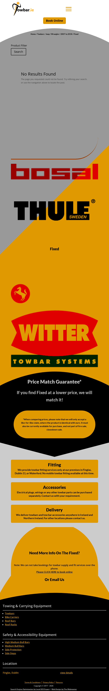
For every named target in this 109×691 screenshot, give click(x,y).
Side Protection (13, 649)
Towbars (40, 34)
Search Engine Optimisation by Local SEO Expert (30, 689)
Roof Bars (10, 620)
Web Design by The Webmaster (64, 689)
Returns (59, 682)
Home (33, 34)
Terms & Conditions (33, 682)
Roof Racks (11, 624)
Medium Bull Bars (14, 646)
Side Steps (10, 653)
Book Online (54, 21)
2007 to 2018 (66, 34)
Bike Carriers (12, 617)
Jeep (48, 34)
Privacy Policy (48, 682)
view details (66, 672)
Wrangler (55, 34)
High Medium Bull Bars (17, 642)
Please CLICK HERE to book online (54, 572)
